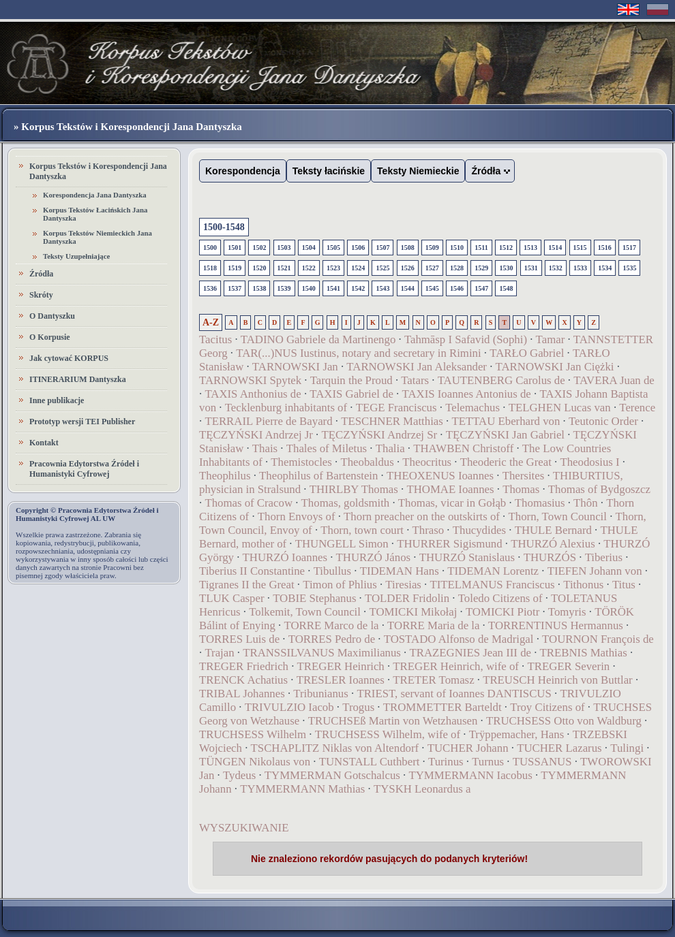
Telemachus (472, 407)
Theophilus (225, 475)
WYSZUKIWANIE (243, 827)
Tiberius (603, 557)
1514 (555, 247)
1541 (333, 288)
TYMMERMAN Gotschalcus (332, 775)
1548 (506, 288)
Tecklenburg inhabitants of (286, 407)
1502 (259, 247)
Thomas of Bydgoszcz (599, 489)
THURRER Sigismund (449, 543)
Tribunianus (320, 693)
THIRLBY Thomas (354, 489)
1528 (457, 268)
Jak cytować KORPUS (68, 358)
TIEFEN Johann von (595, 571)
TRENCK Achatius (243, 679)
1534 (605, 268)
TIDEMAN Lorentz (493, 571)
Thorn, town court (362, 530)
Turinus (446, 761)
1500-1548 (224, 227)
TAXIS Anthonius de (253, 393)
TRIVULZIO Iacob (289, 707)
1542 (358, 288)
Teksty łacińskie (328, 170)
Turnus (488, 761)
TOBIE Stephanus (314, 598)
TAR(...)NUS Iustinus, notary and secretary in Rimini (358, 353)
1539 (284, 288)
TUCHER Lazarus (559, 748)
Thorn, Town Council (558, 516)
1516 (605, 247)
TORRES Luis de (239, 639)
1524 (358, 268)
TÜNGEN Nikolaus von (254, 761)
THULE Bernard (553, 530)
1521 (284, 268)
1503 (284, 247)
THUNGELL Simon (342, 543)
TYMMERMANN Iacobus (470, 775)
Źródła (41, 274)
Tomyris (567, 611)
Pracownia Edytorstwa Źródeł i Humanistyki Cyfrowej (84, 469)
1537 (234, 288)
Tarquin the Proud (351, 380)
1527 (432, 268)
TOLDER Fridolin (407, 598)
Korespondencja (242, 170)
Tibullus (332, 571)
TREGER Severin (568, 666)
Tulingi (627, 748)
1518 (210, 268)
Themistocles (301, 462)
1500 (210, 247)
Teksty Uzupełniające (76, 256)
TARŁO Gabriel (527, 353)
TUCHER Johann (468, 748)
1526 (408, 268)
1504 (309, 247)
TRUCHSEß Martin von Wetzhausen (393, 720)
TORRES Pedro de (331, 639)
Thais (265, 448)
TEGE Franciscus (396, 407)
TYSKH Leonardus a (422, 788)
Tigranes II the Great (247, 584)
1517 (629, 247)
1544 (408, 288)
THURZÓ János (373, 557)
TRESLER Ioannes (341, 679)
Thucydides (479, 530)
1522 (309, 268)
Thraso (428, 530)
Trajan (219, 652)
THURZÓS (550, 557)
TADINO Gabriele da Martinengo (318, 339)
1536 (210, 288)
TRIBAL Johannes (242, 693)
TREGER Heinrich (341, 666)
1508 (408, 247)
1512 (506, 247)
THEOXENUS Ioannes (440, 475)
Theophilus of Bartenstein (318, 475)
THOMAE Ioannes (450, 489)
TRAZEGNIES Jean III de (470, 652)
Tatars (415, 380)
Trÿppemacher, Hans (516, 734)
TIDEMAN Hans (399, 571)
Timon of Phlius (340, 584)
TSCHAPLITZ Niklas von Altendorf (335, 748)
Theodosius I (589, 462)
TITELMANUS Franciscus (492, 584)
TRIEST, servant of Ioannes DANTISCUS (454, 693)
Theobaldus (366, 462)
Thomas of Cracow (248, 502)
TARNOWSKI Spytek (250, 380)
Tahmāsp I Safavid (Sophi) (465, 339)
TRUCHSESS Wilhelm (252, 734)
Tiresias (403, 584)
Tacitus (215, 339)
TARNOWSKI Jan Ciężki (555, 366)
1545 (432, 288)
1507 (382, 247)
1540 (309, 288)
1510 (457, 247)
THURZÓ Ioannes (285, 557)
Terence (637, 407)
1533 (580, 268)
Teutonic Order (603, 421)
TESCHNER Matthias (392, 421)
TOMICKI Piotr (502, 611)
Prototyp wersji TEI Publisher (82, 421)
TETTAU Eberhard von (506, 421)
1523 (333, 268)
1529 (481, 268)
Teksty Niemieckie (418, 170)
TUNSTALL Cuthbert (369, 761)
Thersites (523, 475)
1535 (629, 268)
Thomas (520, 489)
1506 (358, 247)
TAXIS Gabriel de (351, 393)
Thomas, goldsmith (345, 502)
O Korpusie (49, 337)
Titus (623, 584)
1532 (555, 268)
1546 (457, 288)
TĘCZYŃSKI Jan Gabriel (505, 434)
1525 (382, 268)
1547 (481, 288)
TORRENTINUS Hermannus (555, 625)
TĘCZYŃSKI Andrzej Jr (256, 434)
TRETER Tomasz (433, 679)
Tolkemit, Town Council (305, 611)
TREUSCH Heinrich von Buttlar (558, 679)
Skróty (41, 295)
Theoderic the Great (506, 462)
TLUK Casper (232, 598)
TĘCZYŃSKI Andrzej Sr (379, 434)
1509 (432, 247)
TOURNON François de (598, 639)
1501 (234, 247)
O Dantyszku (52, 316)
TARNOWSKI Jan (295, 366)
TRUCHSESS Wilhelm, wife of (387, 734)
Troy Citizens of (547, 707)
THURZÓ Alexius (553, 543)
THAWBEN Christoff (463, 448)
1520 (259, 268)
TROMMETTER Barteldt (442, 707)
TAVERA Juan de (614, 380)
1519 (234, 268)
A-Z (210, 322)
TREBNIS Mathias (583, 652)
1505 (333, 247)
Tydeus (239, 775)
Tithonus (583, 584)
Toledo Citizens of (500, 598)
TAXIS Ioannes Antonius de (466, 393)
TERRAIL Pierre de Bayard (268, 421)
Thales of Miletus (326, 448)
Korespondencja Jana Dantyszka (95, 195)
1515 (580, 247)
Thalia (390, 448)
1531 (531, 268)
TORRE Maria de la (433, 625)
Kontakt (44, 442)
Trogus (358, 707)
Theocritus (426, 462)
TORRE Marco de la (331, 625)
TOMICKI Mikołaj (413, 611)
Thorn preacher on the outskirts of (422, 516)
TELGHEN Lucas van (560, 407)
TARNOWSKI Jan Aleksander (416, 366)
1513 (530, 247)
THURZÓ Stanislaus (467, 557)
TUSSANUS (542, 761)
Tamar (550, 339)
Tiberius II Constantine (252, 571)
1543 (382, 288)
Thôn (585, 502)
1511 (481, 247)
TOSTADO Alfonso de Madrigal (459, 639)
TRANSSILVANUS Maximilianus (322, 652)
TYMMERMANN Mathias (302, 788)
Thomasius (540, 502)
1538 (259, 288)
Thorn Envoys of (296, 516)
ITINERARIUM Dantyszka (77, 379)
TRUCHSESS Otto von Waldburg (564, 720)
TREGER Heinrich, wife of (456, 666)
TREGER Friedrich (243, 666)
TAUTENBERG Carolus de (501, 380)
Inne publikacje (56, 400)
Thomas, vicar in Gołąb (452, 502)
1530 (506, 268)
